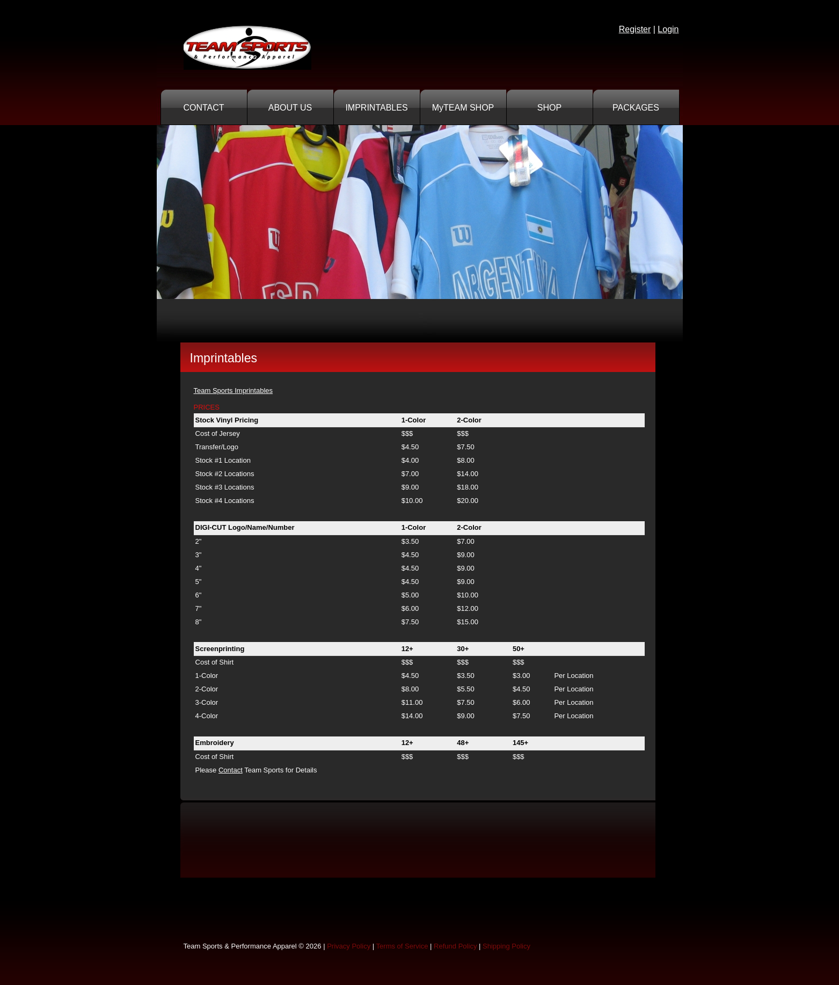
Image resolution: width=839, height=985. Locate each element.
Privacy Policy (348, 946)
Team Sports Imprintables (233, 390)
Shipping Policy (506, 946)
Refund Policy (455, 946)
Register (635, 29)
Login (668, 29)
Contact (230, 770)
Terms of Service (402, 946)
